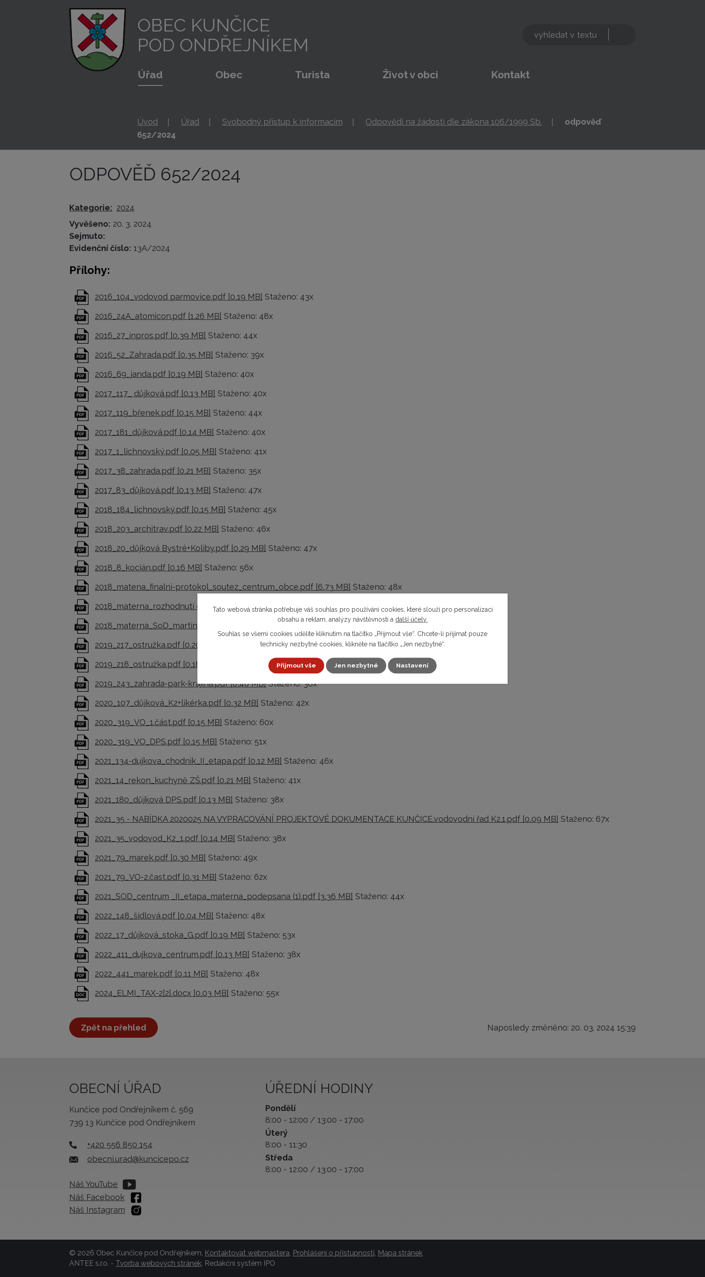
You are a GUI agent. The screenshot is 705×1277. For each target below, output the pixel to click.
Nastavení (412, 665)
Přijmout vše (296, 665)
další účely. (411, 619)
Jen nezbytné (356, 665)
